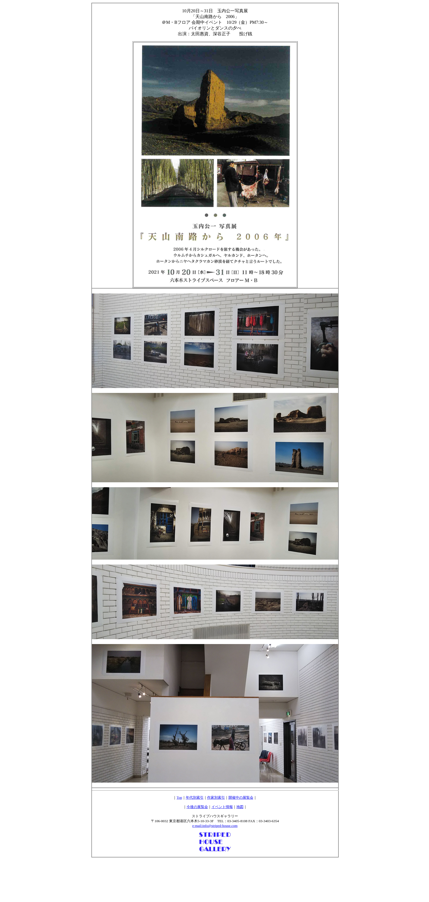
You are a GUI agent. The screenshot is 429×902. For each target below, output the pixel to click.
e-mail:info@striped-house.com (214, 826)
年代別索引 (195, 797)
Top (179, 797)
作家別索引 (216, 797)
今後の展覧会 (197, 807)
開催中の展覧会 (240, 797)
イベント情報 (222, 807)
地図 (240, 807)
